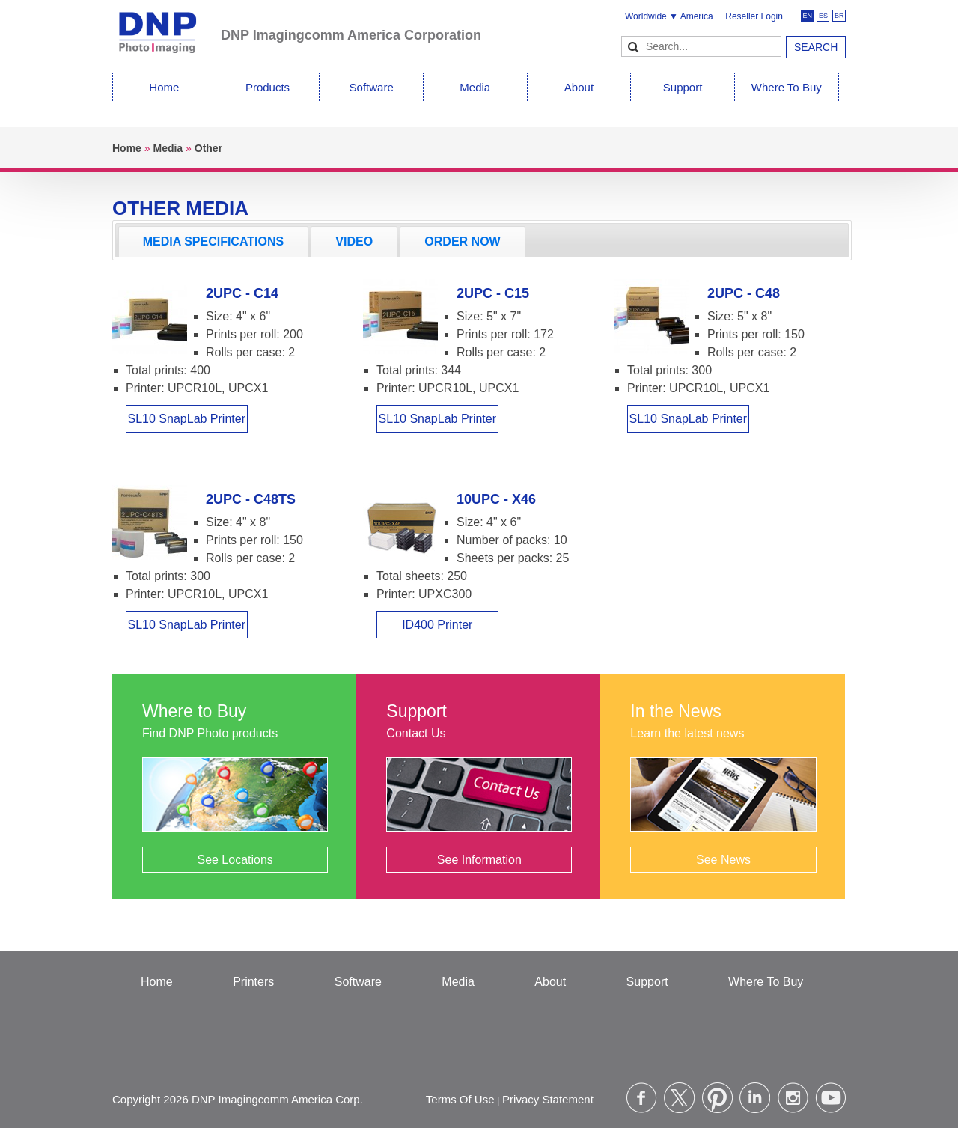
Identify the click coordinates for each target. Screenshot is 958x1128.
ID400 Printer (437, 624)
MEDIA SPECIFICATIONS (213, 241)
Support (683, 87)
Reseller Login (754, 16)
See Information (479, 859)
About (579, 87)
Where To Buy (786, 87)
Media (475, 87)
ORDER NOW (462, 241)
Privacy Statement (548, 1099)
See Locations (234, 859)
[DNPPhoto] (166, 25)
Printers (253, 981)
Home (164, 87)
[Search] (701, 46)
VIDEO (354, 241)
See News (723, 859)
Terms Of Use (460, 1099)
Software (372, 87)
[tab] (213, 241)
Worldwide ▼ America (669, 16)
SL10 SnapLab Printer (186, 418)
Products (267, 87)
